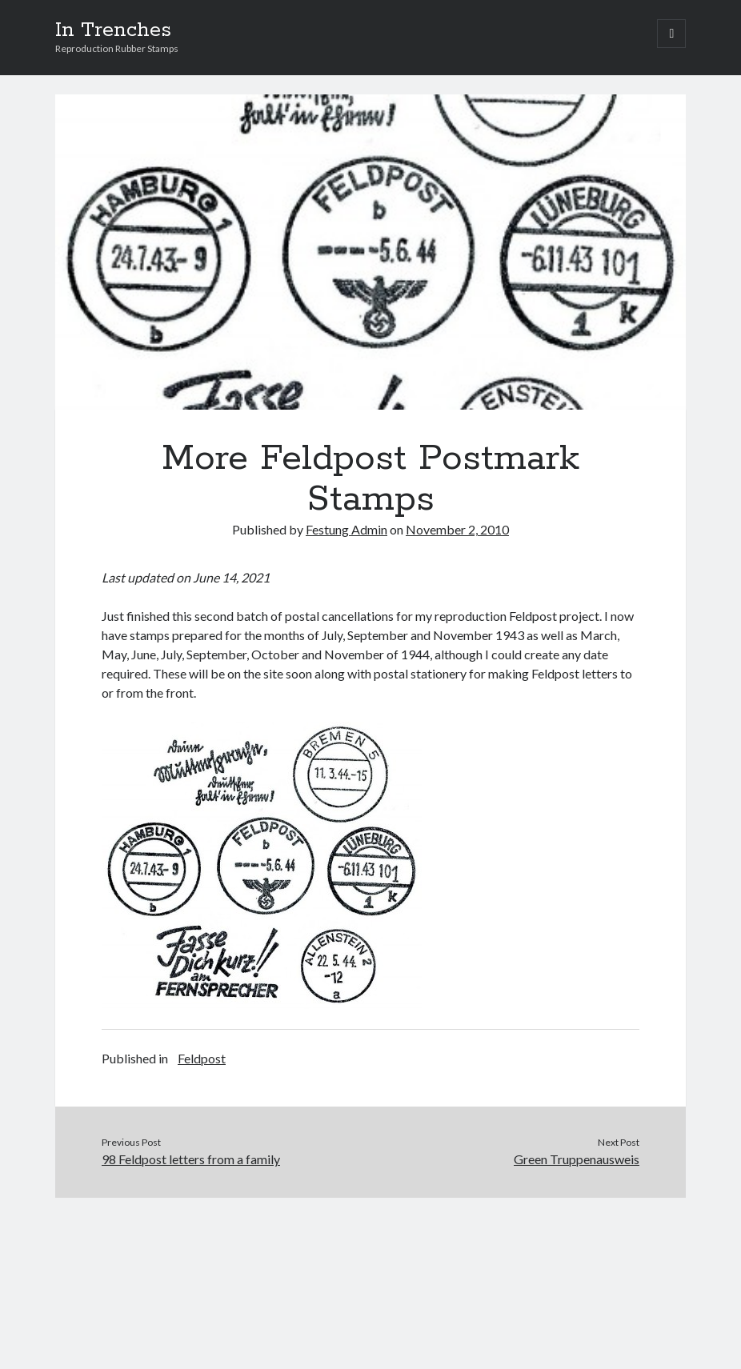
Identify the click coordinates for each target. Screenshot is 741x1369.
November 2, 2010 (457, 529)
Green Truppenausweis (576, 1159)
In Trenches (113, 30)
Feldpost (202, 1058)
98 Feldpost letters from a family (191, 1159)
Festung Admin (346, 529)
